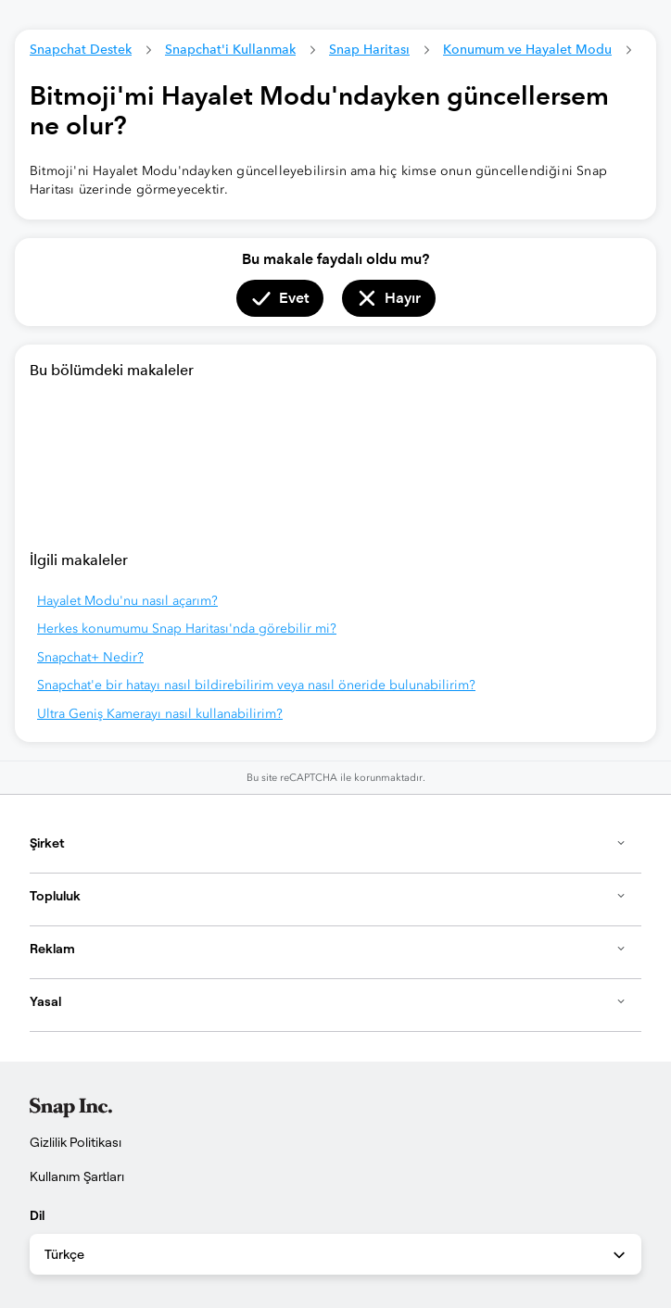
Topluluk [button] (328, 895)
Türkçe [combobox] (336, 1255)
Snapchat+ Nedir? (90, 657)
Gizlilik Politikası (75, 1142)
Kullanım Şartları (77, 1176)
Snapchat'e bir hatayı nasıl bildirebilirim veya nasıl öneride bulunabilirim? (256, 685)
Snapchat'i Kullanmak (230, 49)
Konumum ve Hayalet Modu (527, 49)
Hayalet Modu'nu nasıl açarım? (127, 601)
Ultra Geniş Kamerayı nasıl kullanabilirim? (160, 714)
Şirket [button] (328, 843)
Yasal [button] (328, 1001)
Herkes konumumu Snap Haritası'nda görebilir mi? (186, 628)
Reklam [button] (328, 948)
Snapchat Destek (81, 49)
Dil (37, 1215)
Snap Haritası (369, 49)
